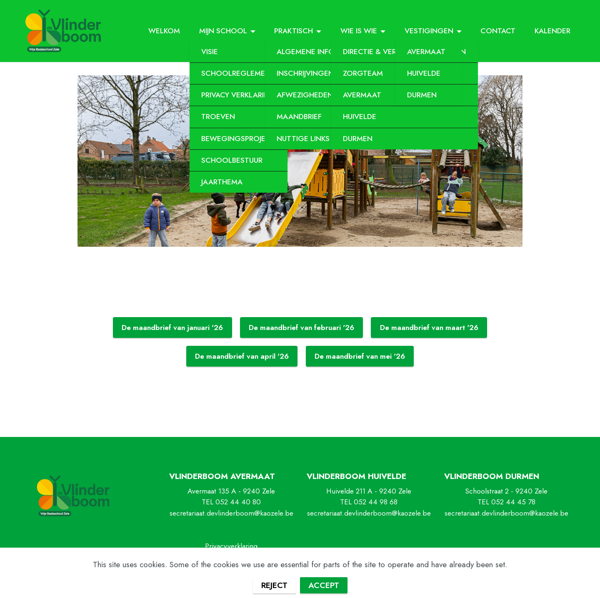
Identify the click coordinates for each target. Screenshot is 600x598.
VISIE (209, 51)
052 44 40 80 (238, 501)
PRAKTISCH (293, 30)
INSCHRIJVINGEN (305, 73)
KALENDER (552, 30)
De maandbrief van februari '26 (301, 327)
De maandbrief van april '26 (242, 356)
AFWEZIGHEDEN (305, 94)
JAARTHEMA (221, 181)
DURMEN (357, 138)
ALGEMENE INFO (306, 51)
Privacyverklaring (231, 546)
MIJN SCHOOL (223, 30)
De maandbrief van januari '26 (172, 327)
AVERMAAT (426, 51)
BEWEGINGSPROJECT (238, 138)
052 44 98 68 (376, 501)
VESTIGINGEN (429, 30)
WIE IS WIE (358, 30)
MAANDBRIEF (299, 116)
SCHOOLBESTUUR (231, 160)
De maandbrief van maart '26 (429, 327)
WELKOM (164, 30)
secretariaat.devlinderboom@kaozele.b (505, 513)
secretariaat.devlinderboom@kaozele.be (231, 513)
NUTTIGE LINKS (303, 138)
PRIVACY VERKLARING (238, 94)
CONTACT (497, 30)
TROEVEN (218, 116)
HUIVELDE (359, 116)
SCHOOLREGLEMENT (238, 73)
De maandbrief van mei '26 (360, 356)
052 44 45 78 (513, 501)
